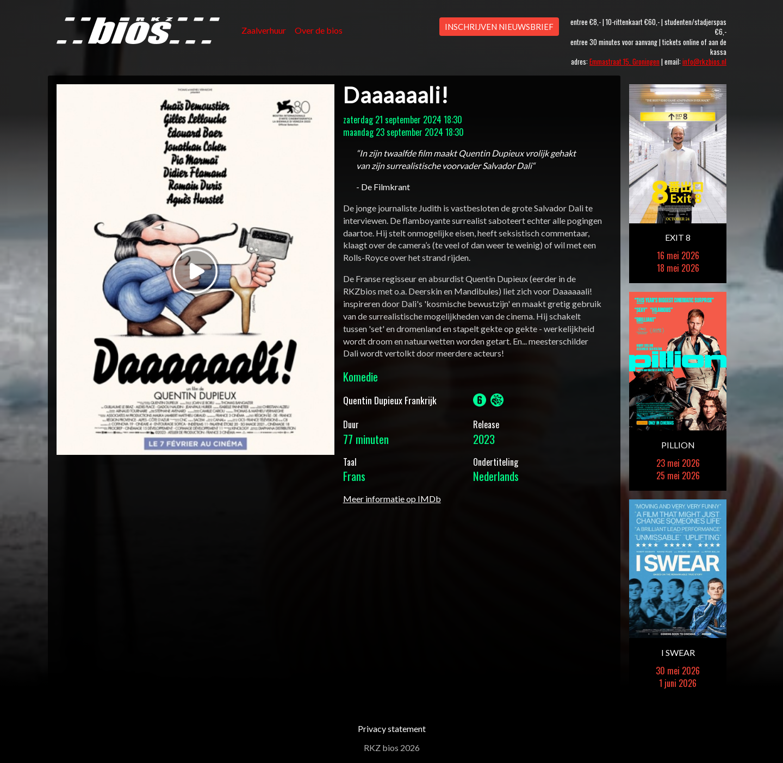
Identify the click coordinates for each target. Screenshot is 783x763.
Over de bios (319, 30)
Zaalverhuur (263, 30)
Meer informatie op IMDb (392, 498)
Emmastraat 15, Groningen (624, 62)
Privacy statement (392, 728)
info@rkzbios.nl (704, 62)
